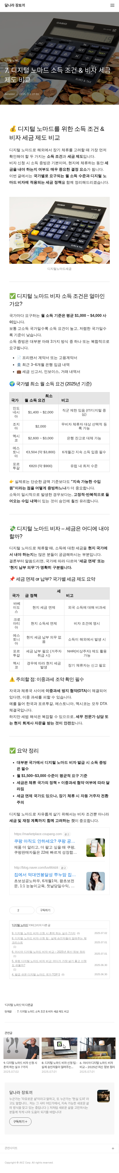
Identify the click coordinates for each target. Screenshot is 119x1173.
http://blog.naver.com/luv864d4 (36, 867)
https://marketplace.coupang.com (38, 834)
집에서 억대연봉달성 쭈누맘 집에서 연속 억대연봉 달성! (45, 874)
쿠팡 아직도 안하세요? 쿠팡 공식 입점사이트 (44, 841)
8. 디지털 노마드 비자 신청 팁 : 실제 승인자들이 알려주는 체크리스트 (49, 940)
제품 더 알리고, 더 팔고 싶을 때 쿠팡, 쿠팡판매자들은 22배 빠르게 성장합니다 (45, 850)
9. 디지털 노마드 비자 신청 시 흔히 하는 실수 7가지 (43, 933)
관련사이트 (11, 1148)
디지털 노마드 (20, 925)
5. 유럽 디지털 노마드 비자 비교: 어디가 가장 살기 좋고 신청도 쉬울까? (49, 963)
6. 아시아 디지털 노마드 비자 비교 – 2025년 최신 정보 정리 (48, 951)
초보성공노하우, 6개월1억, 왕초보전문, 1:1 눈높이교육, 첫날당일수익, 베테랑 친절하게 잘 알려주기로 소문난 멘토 (44, 884)
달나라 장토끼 (15, 5)
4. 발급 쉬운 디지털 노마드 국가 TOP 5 (36, 974)
